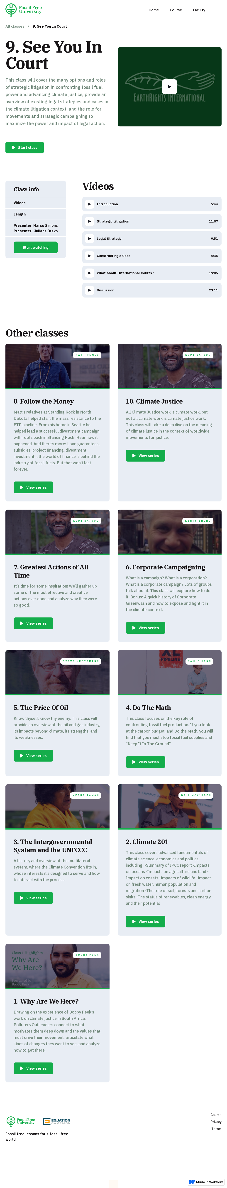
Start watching (36, 247)
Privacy (216, 1122)
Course (176, 10)
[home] (25, 10)
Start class (27, 147)
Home (154, 10)
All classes (14, 26)
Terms (216, 1129)
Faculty (199, 10)
